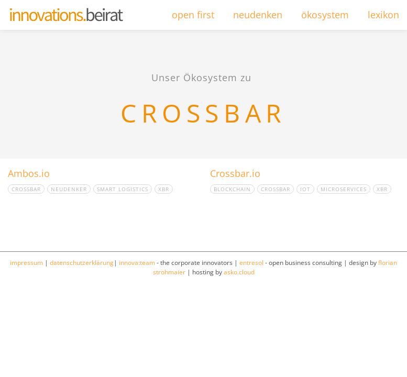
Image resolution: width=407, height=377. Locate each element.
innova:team (137, 262)
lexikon (383, 14)
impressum (26, 262)
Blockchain (232, 189)
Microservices (344, 189)
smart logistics (122, 189)
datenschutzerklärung (82, 262)
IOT (305, 189)
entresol (251, 262)
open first (193, 14)
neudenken (257, 14)
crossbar (26, 189)
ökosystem (325, 14)
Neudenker (69, 189)
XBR (163, 189)
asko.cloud (239, 272)
